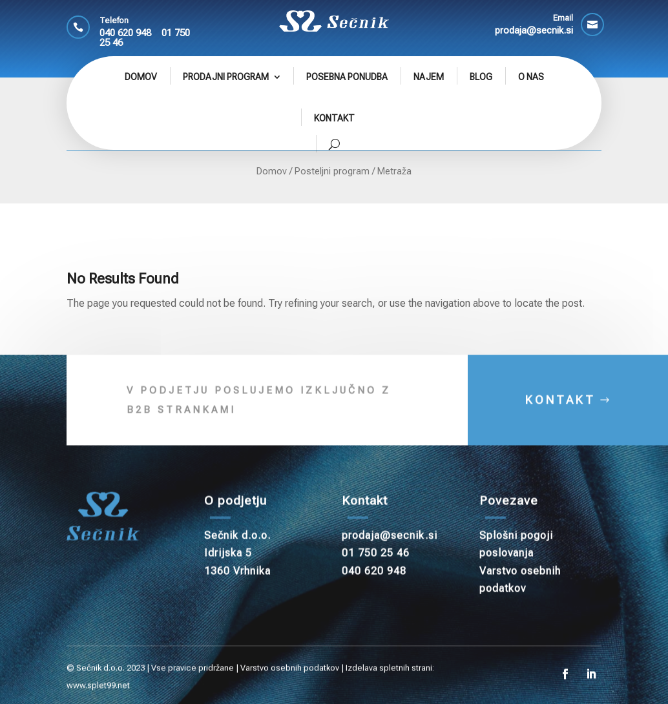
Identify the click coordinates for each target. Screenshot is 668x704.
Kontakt (334, 118)
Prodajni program (226, 77)
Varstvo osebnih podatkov (289, 680)
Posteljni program (332, 171)
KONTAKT (560, 412)
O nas (531, 77)
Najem (428, 77)
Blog (481, 77)
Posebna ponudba (347, 77)
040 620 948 (125, 33)
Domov (141, 77)
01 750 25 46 (376, 566)
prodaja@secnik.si (389, 548)
